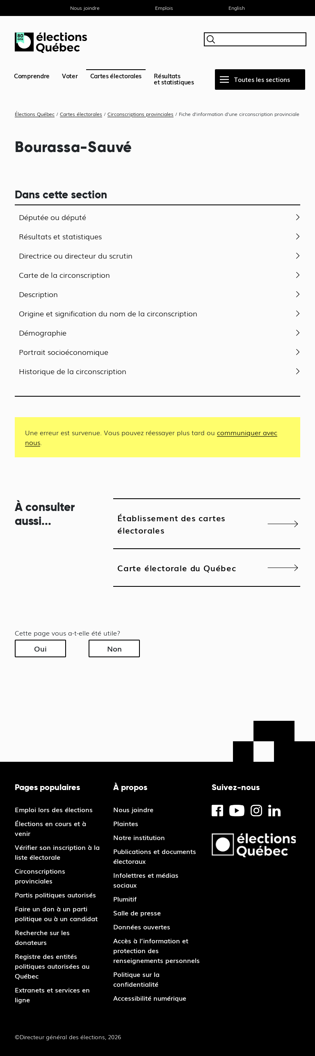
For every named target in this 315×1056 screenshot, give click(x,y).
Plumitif (125, 899)
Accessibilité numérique (149, 998)
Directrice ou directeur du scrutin (75, 255)
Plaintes (125, 823)
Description (38, 293)
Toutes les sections (262, 79)
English (236, 7)
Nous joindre (85, 7)
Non (114, 648)
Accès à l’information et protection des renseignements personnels (156, 950)
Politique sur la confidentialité (136, 979)
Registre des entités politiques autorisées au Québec (52, 966)
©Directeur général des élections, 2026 (68, 1037)
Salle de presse (137, 912)
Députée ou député (52, 216)
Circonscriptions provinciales (40, 876)
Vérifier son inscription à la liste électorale (57, 852)
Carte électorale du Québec (176, 567)
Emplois (164, 7)
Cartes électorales (116, 75)
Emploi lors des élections (54, 809)
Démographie (42, 332)
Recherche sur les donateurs (42, 937)
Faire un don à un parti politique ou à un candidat (56, 913)
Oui (40, 648)
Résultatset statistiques (174, 78)
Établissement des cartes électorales (171, 523)
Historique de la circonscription (72, 371)
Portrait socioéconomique (63, 351)
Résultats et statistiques (60, 236)
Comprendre (32, 75)
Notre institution (139, 837)
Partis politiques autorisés (55, 894)
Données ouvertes (141, 926)
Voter (70, 75)
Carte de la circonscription (64, 274)
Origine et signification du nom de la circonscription (108, 313)
